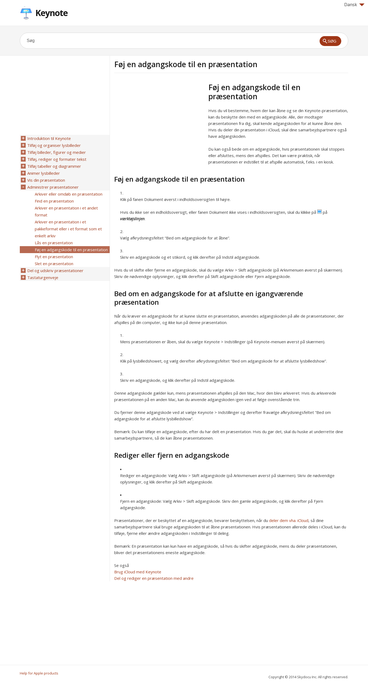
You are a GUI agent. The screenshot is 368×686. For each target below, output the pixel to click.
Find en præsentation (54, 201)
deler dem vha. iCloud (288, 520)
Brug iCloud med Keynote (137, 571)
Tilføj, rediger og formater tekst (56, 159)
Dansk (354, 4)
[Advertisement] (159, 120)
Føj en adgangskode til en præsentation (71, 249)
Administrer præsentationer (53, 187)
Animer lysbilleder (43, 173)
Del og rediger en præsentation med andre (154, 578)
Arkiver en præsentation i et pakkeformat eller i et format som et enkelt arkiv (68, 228)
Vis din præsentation (46, 180)
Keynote (51, 12)
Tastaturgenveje (42, 277)
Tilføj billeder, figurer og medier (56, 152)
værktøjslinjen (132, 218)
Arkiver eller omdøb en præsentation (68, 194)
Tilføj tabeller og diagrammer (54, 166)
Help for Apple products (39, 673)
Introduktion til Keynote (49, 138)
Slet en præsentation (54, 263)
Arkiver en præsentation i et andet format (66, 211)
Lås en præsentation (54, 242)
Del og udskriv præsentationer (55, 270)
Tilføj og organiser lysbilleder (54, 145)
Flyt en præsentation (54, 256)
